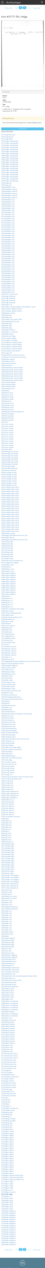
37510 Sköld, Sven (6, 632)
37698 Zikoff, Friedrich (8, 1028)
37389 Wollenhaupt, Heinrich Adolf (11, 378)
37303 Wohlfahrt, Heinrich (9, 198)
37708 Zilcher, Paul (7, 1049)
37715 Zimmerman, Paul (8, 1064)
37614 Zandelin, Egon (7, 852)
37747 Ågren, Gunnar (7, 1131)
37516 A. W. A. (5, 644)
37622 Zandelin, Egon (7, 869)
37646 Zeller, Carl (6, 919)
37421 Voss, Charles (7, 445)
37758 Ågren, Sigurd (7, 1154)
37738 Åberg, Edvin (7, 1112)
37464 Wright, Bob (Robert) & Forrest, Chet (14, 535)
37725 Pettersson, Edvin (8, 1085)
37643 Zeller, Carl (6, 913)
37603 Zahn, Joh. (6, 829)
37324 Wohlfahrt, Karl (8, 242)
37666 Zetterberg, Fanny (8, 961)
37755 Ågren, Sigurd (7, 1148)
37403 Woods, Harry (7, 407)
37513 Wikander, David (8, 638)
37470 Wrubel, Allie (7, 548)
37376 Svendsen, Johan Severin (10, 351)
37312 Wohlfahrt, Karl (8, 216)
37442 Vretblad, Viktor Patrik (10, 489)
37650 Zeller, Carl (6, 928)
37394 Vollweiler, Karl (7, 389)
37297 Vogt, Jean (6, 185)
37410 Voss (4, 422)
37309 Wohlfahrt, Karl (8, 210)
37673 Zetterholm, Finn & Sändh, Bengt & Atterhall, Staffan (19, 976)
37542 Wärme (5, 701)
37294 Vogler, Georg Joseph (9, 179)
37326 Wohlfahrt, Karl (8, 246)
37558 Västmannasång (8, 735)
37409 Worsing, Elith (7, 420)
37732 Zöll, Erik (5, 1100)
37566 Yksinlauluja (6, 751)
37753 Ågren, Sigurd (7, 1144)
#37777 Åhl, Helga (7, 1194)
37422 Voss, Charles (7, 447)
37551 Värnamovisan (7, 720)
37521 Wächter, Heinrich (8, 655)
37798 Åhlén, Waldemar (8, 1238)
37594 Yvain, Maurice (7, 810)
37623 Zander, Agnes (7, 871)
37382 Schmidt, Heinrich (8, 363)
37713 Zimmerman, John (8, 1060)
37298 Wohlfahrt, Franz (8, 187)
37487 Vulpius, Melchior (8, 584)
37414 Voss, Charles (7, 430)
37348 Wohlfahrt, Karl (8, 292)
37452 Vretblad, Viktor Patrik (10, 510)
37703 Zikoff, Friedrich (8, 1039)
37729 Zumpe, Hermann (8, 1093)
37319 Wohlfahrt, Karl (8, 231)
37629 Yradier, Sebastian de (9, 884)
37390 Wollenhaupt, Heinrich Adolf (11, 380)
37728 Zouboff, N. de (7, 1091)
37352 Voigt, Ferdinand (8, 300)
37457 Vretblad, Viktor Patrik (10, 521)
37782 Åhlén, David (7, 1205)
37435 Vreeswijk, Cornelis (9, 475)
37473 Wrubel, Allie (7, 554)
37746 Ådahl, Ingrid (7, 1129)
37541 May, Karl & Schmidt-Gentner (12, 699)
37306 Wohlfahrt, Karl (8, 204)
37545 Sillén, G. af (6, 707)
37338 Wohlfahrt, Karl (8, 271)
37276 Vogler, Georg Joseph (9, 141)
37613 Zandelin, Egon (7, 850)
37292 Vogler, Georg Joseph (9, 174)
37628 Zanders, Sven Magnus (10, 881)
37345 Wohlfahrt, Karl (8, 286)
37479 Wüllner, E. (6, 567)
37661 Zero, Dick (6, 951)
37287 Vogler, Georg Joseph (9, 164)
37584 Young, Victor (7, 789)
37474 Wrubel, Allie (7, 556)
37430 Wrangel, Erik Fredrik (9, 464)
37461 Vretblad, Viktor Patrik (10, 529)
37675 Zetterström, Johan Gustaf (11, 980)
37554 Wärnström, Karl (8, 726)
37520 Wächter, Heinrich (8, 653)
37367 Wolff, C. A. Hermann (9, 332)
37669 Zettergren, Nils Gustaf (10, 968)
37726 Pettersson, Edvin (8, 1087)
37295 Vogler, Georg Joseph (9, 181)
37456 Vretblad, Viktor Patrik (10, 519)
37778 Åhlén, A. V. (6, 1196)
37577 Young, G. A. (7, 775)
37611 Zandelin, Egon (7, 846)
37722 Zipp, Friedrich (7, 1079)
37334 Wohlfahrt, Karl (8, 263)
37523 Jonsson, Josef (7, 659)
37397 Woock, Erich (7, 395)
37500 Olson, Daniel (7, 611)
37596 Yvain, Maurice (7, 814)
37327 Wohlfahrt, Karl (8, 248)
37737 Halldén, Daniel (8, 1110)
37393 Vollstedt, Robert (8, 386)
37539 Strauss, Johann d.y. (9, 695)
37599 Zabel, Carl (6, 821)
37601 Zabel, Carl (6, 825)
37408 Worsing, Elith (7, 418)
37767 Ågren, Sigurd (7, 1173)
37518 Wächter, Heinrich (8, 649)
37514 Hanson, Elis (7, 640)
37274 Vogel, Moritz (7, 137)
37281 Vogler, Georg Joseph (9, 151)
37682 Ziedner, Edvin (7, 995)
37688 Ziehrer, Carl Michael (9, 1007)
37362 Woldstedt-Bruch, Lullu (10, 321)
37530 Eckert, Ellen (7, 676)
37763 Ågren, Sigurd (7, 1165)
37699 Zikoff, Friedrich (8, 1031)
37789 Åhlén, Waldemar (8, 1219)
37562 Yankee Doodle (7, 743)
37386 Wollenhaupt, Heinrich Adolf (11, 372)
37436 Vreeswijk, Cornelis (9, 477)
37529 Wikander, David (8, 674)
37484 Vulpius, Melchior (8, 577)
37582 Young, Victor (7, 785)
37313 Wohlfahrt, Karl (8, 219)
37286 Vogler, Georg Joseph (9, 162)
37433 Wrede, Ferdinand (8, 470)
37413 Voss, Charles (7, 428)
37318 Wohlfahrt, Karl (8, 229)
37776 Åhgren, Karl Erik (8, 1192)
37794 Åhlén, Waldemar (8, 1230)
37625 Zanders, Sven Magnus (10, 875)
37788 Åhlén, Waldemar (8, 1217)
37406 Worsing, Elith (7, 414)
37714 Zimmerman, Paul (8, 1062)
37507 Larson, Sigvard (8, 626)
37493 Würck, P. (6, 596)
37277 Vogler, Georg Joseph (9, 143)
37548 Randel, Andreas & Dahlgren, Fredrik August (16, 714)
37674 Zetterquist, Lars (8, 978)
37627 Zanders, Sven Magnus (10, 879)
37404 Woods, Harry (7, 410)
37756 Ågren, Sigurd (7, 1150)
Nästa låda (36, 8)
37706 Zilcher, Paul (7, 1045)
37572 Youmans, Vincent (8, 764)
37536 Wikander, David (8, 689)
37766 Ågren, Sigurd (7, 1171)
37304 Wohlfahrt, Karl (8, 200)
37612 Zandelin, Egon (7, 848)
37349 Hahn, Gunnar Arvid (9, 294)
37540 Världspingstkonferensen (11, 697)
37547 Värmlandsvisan (8, 712)
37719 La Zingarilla (7, 1072)
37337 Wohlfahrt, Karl (8, 269)
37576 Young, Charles (7, 772)
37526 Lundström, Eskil (8, 668)
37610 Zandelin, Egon (7, 844)
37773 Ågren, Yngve (7, 1186)
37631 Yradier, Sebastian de (9, 888)
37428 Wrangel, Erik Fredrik (9, 460)
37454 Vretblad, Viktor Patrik (10, 514)
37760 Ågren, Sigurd (7, 1158)
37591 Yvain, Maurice (7, 804)
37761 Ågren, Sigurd (7, 1161)
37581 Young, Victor (7, 783)
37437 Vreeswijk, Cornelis (9, 479)
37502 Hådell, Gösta (7, 615)
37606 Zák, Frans (6, 835)
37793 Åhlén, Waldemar (8, 1228)
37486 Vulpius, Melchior (8, 582)
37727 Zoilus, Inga (6, 1089)
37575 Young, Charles (7, 770)
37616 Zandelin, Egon (7, 856)
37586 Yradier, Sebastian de (9, 793)
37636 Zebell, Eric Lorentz (9, 898)
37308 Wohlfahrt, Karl (8, 208)
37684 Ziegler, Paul (7, 999)
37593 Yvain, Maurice (7, 808)
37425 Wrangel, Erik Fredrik (9, 454)
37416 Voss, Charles (7, 435)
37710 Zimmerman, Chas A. (9, 1054)
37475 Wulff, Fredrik (7, 558)
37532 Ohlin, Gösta (7, 680)
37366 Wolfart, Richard (8, 330)
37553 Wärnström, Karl (8, 724)
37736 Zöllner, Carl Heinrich (9, 1108)
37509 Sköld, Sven (6, 630)
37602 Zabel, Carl (6, 827)
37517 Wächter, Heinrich (8, 647)
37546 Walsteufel (6, 710)
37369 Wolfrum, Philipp (8, 336)
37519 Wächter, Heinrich (8, 651)
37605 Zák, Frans (6, 833)
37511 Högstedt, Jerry (7, 634)
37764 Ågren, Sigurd (7, 1167)
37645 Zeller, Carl (6, 917)
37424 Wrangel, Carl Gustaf (9, 451)
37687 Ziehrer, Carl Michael (9, 1005)
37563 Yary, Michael (7, 745)
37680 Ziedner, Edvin (7, 991)
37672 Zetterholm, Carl (8, 974)
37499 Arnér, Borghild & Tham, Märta (12, 609)
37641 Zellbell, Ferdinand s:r (9, 909)
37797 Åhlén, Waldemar (8, 1236)
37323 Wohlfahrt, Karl (8, 240)
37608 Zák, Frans (6, 840)
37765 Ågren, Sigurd (7, 1169)
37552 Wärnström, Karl (8, 722)
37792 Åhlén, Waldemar (8, 1226)
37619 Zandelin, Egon (7, 863)
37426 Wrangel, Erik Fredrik (9, 456)
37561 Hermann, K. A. (7, 741)
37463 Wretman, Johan (8, 533)
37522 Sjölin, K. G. (6, 657)
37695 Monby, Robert (7, 1022)
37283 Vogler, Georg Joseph (9, 156)
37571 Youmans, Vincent (8, 762)
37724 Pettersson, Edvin (8, 1083)
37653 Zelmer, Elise (7, 934)
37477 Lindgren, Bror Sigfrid (9, 563)
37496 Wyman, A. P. (7, 602)
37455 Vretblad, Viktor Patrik (10, 516)
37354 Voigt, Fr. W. (6, 305)
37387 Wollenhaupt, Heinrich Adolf (11, 374)
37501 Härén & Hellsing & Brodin (11, 613)
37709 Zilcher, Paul (7, 1051)
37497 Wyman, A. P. (7, 605)
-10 (16, 8)
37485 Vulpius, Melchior (8, 579)
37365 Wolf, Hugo (6, 328)
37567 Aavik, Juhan (7, 754)
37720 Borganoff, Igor (8, 1075)
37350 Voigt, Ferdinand (8, 296)
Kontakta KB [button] (22, 129)
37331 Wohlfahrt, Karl (8, 256)
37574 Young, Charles (7, 768)
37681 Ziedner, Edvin (7, 993)
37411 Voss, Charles (7, 424)
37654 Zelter (5, 936)
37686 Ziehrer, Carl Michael (9, 1003)
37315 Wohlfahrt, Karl (8, 223)
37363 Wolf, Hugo (6, 324)
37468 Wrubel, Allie (7, 544)
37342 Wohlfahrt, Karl (8, 279)
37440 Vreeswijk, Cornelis (9, 485)
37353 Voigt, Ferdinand (8, 303)
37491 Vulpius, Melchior (8, 592)
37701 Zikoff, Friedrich (8, 1035)
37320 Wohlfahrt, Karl (8, 233)
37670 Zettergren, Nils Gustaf (10, 970)
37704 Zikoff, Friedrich (8, 1041)
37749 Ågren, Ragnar (7, 1135)
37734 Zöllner (5, 1104)
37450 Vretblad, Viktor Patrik (10, 506)
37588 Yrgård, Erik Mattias (9, 798)
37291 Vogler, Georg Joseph (9, 172)
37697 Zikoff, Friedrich (8, 1026)
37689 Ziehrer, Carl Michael (9, 1010)
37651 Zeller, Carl (6, 930)
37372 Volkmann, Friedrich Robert (11, 342)
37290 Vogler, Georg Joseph (9, 170)
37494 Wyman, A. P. (7, 598)
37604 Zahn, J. (5, 831)
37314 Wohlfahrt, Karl (8, 221)
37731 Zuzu (4, 1098)
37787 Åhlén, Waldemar (8, 1215)
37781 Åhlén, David (7, 1202)
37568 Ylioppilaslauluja (8, 756)
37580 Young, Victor (7, 781)
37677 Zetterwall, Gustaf (8, 984)
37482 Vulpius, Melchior (8, 573)
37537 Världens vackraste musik (11, 691)
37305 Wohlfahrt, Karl (8, 202)
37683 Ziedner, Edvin (7, 997)
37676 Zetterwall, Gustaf (8, 982)
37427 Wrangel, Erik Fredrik (9, 458)
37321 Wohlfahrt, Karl (8, 235)
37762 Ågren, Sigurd (7, 1163)
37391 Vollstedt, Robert (8, 382)
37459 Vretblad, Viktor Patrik (10, 525)
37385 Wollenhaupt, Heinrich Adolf (11, 370)
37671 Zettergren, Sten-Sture (10, 972)
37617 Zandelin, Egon (7, 858)
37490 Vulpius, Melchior (8, 590)
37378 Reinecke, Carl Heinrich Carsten (12, 355)
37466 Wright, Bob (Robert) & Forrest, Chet (14, 540)
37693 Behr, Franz (6, 1018)
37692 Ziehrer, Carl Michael (9, 1016)
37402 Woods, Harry (7, 405)
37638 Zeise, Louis (6, 902)
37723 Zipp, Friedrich (7, 1081)
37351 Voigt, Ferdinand (8, 298)
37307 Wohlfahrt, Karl (8, 206)
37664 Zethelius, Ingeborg (9, 957)
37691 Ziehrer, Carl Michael (9, 1014)
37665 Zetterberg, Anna (8, 959)
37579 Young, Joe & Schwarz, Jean (11, 779)
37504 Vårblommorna (8, 619)
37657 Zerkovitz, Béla (7, 942)
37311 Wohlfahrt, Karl (8, 214)
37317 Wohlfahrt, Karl (8, 227)
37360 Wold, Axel (6, 317)
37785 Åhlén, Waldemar (8, 1211)
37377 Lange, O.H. (6, 353)
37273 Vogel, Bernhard (8, 135)
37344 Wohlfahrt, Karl (8, 284)
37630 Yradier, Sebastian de (9, 886)
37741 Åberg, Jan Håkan (8, 1119)
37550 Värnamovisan (7, 718)
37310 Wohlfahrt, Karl (8, 212)
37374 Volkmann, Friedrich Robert (11, 347)
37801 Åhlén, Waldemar (8, 1244)
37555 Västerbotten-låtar (9, 728)
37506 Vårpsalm (6, 623)
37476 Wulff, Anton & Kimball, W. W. (12, 561)
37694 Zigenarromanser (8, 1020)
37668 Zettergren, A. (7, 965)
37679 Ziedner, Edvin (7, 989)
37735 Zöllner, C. (6, 1106)
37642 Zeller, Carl (6, 911)
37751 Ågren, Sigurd (7, 1140)
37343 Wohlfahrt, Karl (8, 282)
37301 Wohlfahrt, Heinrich (9, 193)
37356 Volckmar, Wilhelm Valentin (11, 309)
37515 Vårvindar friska (8, 642)
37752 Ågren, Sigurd (7, 1142)
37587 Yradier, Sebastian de (9, 796)
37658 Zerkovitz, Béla (7, 944)
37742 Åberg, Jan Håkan (8, 1121)
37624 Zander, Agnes (7, 873)
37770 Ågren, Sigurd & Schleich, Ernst (12, 1179)
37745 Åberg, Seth (6, 1127)
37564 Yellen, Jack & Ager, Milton (11, 747)
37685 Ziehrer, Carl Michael (9, 1001)
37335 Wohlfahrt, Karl (8, 265)
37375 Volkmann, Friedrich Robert (11, 349)
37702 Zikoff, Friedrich (8, 1037)
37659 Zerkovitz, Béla (7, 947)
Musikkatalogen (13, 2)
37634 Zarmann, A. (7, 894)
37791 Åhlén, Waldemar (8, 1223)
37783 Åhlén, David (7, 1207)
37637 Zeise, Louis (6, 900)
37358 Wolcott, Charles (8, 313)
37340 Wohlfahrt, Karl (8, 275)
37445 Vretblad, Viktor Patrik (10, 495)
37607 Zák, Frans (6, 837)
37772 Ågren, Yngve (7, 1184)
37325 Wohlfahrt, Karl (8, 244)
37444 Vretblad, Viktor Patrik (10, 493)
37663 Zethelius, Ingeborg (9, 955)
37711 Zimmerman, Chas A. (9, 1056)
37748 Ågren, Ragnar (7, 1133)
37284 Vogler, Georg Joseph (9, 158)
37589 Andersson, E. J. (8, 800)
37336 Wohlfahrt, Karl (8, 267)
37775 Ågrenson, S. (7, 1190)
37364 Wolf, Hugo (6, 326)
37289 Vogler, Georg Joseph (9, 168)
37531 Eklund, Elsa (6, 678)
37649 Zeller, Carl (6, 926)
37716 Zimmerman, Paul (8, 1066)
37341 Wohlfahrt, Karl (8, 277)
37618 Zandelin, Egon (7, 861)
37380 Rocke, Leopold (8, 359)
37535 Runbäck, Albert (8, 686)
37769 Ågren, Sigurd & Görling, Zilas (12, 1177)
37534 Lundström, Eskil (8, 684)
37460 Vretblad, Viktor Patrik (10, 527)
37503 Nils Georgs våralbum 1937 (11, 617)
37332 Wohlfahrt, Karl (8, 258)
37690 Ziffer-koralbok (7, 1012)
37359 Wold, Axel (6, 315)
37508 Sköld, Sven (6, 628)
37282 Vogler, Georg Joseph (9, 154)
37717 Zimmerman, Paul (8, 1068)
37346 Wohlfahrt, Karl (8, 288)
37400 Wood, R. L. (6, 401)
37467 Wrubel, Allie (7, 542)
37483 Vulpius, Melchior (8, 575)
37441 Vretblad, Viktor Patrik (10, 487)
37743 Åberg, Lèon (7, 1123)
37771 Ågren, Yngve (7, 1182)
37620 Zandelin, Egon (7, 865)
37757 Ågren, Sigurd (7, 1152)
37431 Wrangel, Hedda (8, 466)
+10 (29, 8)
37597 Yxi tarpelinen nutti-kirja (10, 816)
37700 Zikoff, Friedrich (8, 1033)
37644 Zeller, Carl (6, 915)
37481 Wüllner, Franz (7, 571)
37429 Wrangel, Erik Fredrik (9, 462)
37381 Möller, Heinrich (8, 361)
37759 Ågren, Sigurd (7, 1156)
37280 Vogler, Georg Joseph (9, 149)
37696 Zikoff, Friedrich (8, 1024)
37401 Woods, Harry (7, 403)
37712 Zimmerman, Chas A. (9, 1058)
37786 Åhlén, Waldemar (8, 1213)
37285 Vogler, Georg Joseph (9, 160)
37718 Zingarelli (6, 1070)
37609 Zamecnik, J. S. (7, 842)
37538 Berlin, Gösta (7, 693)
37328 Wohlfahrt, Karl (8, 250)
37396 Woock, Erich (7, 393)
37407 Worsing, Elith (7, 416)
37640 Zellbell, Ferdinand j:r (9, 907)
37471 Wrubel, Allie (7, 550)
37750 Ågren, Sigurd (7, 1137)
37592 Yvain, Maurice (7, 806)
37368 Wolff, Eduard (7, 334)
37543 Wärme (5, 703)
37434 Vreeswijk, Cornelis (9, 472)
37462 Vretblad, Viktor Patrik (10, 531)
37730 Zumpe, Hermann (8, 1096)
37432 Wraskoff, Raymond (9, 468)
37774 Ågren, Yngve (7, 1188)
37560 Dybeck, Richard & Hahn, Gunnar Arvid (15, 739)
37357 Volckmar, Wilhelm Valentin (11, 311)
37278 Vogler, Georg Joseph (9, 145)
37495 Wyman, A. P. (7, 600)
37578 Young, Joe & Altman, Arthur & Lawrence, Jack (17, 777)
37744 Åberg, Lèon (7, 1125)
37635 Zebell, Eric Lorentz (9, 896)
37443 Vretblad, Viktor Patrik (10, 491)
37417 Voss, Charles (7, 437)
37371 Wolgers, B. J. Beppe (9, 340)
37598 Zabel (5, 819)
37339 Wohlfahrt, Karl (8, 273)
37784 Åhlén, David (7, 1209)
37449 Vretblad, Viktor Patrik (10, 504)
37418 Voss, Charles (7, 439)
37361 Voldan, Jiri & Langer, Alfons (11, 319)
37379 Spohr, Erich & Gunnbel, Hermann (13, 357)
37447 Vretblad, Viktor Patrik (10, 500)
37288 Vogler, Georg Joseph (9, 166)
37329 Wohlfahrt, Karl (8, 252)
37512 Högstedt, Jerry (7, 636)
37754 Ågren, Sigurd (7, 1146)
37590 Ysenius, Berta (7, 802)
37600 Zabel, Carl (6, 823)
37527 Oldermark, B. (7, 670)
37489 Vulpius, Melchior (8, 588)
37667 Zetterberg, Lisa (8, 963)
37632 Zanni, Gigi (6, 890)
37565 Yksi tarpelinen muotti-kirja (11, 749)
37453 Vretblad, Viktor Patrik (10, 512)
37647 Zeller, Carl (6, 921)
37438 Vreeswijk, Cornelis (9, 481)
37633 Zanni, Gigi (6, 892)
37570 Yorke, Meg (6, 760)
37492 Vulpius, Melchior (8, 594)
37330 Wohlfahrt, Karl (8, 254)
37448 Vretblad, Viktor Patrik (10, 502)
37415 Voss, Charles (7, 433)
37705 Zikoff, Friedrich (8, 1043)
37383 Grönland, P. (7, 365)
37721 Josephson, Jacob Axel (10, 1077)
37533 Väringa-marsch (8, 682)
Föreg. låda (8, 8)
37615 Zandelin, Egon (7, 854)
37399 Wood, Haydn (7, 399)
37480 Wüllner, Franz (7, 569)
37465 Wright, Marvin (7, 537)
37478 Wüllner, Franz (7, 565)
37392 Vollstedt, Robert (8, 384)
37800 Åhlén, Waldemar (8, 1242)
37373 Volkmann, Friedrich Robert (11, 344)
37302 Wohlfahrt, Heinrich (9, 195)
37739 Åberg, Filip (6, 1114)
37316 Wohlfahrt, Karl (8, 225)
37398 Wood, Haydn (7, 397)
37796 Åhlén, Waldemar (8, 1234)
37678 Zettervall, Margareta (9, 986)
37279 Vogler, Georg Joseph (9, 147)
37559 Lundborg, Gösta (8, 737)
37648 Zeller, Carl (6, 923)
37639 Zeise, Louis (6, 905)
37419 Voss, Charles (7, 441)
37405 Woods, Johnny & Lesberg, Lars (12, 412)
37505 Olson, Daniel (7, 621)
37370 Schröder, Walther (8, 338)
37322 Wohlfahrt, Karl (8, 237)
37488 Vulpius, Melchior (8, 586)
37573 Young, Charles (7, 766)
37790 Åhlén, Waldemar (8, 1221)
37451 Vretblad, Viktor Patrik (10, 508)
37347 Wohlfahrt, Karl (8, 290)
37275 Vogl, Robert (7, 139)
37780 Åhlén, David (7, 1200)
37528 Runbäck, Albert (8, 672)
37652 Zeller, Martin (7, 932)
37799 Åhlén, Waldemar (8, 1240)
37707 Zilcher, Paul (7, 1047)
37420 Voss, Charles (7, 443)
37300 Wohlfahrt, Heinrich (9, 191)
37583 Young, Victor (7, 787)
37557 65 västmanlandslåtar (10, 733)
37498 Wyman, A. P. (7, 607)
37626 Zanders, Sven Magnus (10, 877)
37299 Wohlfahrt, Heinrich (9, 189)
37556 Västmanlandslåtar (9, 731)
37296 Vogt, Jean (6, 183)
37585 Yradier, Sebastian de (9, 791)
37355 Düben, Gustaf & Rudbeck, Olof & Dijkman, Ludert (18, 307)
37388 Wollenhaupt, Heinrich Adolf (11, 376)
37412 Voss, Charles (7, 426)
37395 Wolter (5, 391)
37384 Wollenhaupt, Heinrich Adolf (11, 368)
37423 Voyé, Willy (6, 449)
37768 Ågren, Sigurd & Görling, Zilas (12, 1175)
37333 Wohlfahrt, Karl (8, 261)
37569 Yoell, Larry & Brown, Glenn (11, 758)
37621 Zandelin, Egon (7, 867)
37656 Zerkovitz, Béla (7, 940)
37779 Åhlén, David (7, 1198)
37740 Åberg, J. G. (6, 1117)
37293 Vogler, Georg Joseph (9, 177)
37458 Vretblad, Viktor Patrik (10, 523)
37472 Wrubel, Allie (7, 552)
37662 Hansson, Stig (7, 953)
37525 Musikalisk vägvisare (9, 665)
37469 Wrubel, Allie (7, 546)
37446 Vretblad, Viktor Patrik (10, 498)
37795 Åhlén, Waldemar (8, 1232)
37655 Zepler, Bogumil (8, 938)
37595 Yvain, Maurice (7, 812)
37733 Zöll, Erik (5, 1102)
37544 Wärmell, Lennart (8, 705)
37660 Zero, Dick (6, 949)
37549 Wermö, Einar (7, 716)
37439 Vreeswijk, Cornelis (9, 483)
